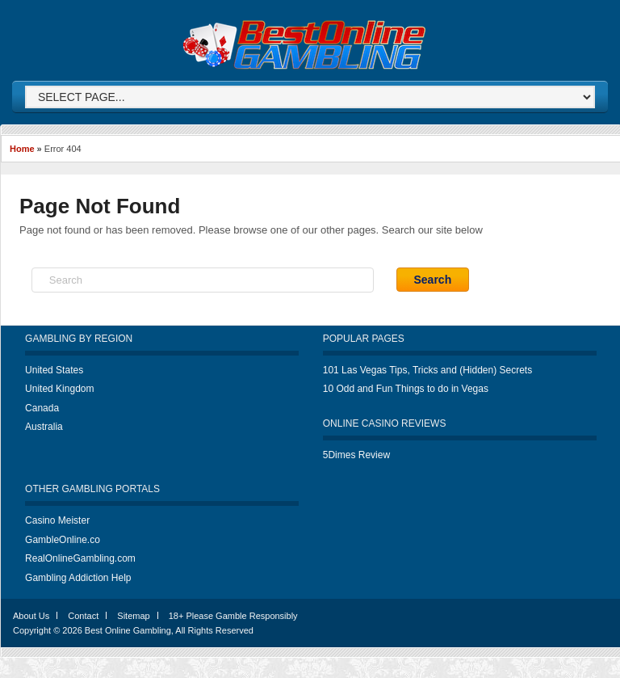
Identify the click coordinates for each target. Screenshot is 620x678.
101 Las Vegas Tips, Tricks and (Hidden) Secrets (427, 370)
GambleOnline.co (62, 539)
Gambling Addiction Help (78, 577)
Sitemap (133, 616)
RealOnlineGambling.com (80, 558)
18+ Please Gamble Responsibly (233, 616)
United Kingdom (59, 388)
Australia (44, 426)
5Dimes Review (356, 455)
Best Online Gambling (128, 630)
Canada (42, 408)
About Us (31, 616)
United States (54, 370)
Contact (83, 616)
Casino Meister (57, 520)
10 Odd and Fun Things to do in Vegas (405, 388)
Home (22, 149)
